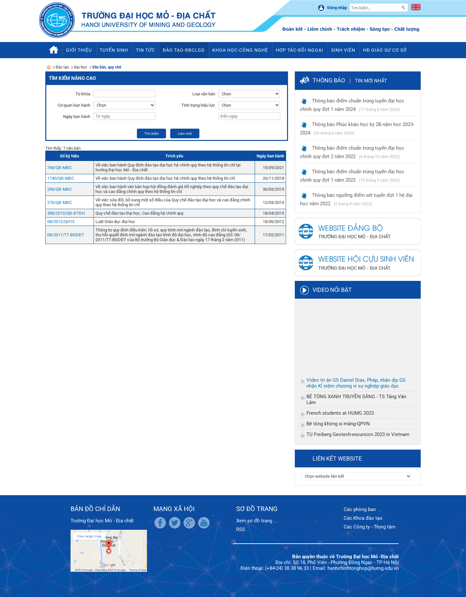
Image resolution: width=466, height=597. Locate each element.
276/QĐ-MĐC (59, 202)
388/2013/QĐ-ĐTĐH (66, 213)
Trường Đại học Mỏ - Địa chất (102, 521)
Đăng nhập (337, 7)
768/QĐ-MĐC (59, 167)
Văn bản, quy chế (106, 67)
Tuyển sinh (114, 50)
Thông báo (329, 80)
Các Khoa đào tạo (363, 518)
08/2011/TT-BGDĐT (65, 234)
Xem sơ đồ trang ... (256, 521)
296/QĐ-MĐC (59, 189)
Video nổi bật (332, 289)
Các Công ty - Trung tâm (369, 527)
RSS (240, 529)
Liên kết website (337, 458)
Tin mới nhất (371, 81)
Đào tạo (62, 67)
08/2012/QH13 (60, 221)
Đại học (80, 67)
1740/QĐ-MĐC (60, 178)
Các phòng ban (360, 509)
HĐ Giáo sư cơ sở (385, 50)
